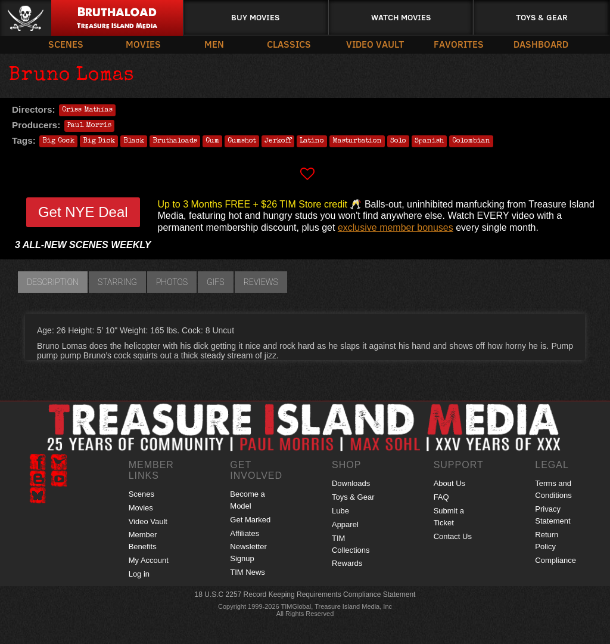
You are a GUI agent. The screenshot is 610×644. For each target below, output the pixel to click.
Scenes (65, 44)
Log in (139, 573)
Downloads (351, 483)
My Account (149, 560)
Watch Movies (401, 17)
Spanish (429, 141)
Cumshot (242, 141)
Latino (312, 141)
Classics (289, 44)
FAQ (441, 497)
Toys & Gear (542, 17)
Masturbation (357, 141)
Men (214, 44)
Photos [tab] (172, 282)
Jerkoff (277, 141)
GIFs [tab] (216, 282)
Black (133, 141)
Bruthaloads (174, 141)
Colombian (471, 141)
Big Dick (99, 141)
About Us (449, 483)
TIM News (247, 572)
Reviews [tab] (261, 282)
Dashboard (540, 44)
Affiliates (244, 533)
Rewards (347, 563)
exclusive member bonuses (395, 227)
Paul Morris (89, 125)
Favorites (459, 44)
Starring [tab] (117, 282)
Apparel (345, 524)
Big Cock (58, 141)
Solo (398, 141)
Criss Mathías (87, 110)
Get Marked (250, 519)
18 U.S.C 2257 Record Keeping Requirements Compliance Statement (305, 594)
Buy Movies (255, 17)
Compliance (555, 560)
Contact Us (453, 536)
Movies (143, 44)
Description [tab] (53, 282)
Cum (212, 141)
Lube (340, 510)
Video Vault (375, 44)
